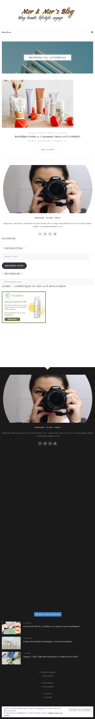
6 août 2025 (27, 623)
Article (32, 133)
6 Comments (57, 141)
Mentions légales (48, 672)
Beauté (51, 133)
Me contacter (48, 683)
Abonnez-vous (14, 265)
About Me (48, 697)
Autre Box (42, 133)
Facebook (9, 238)
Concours (48, 693)
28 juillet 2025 (27, 638)
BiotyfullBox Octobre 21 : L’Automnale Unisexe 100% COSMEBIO (47, 136)
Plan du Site (48, 676)
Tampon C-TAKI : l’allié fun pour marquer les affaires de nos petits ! (50, 656)
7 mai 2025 (26, 653)
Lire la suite (47, 150)
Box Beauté (61, 133)
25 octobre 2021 (44, 141)
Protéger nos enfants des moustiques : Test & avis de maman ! (47, 641)
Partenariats (48, 686)
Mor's (33, 141)
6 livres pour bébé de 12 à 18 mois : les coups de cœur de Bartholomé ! (51, 626)
